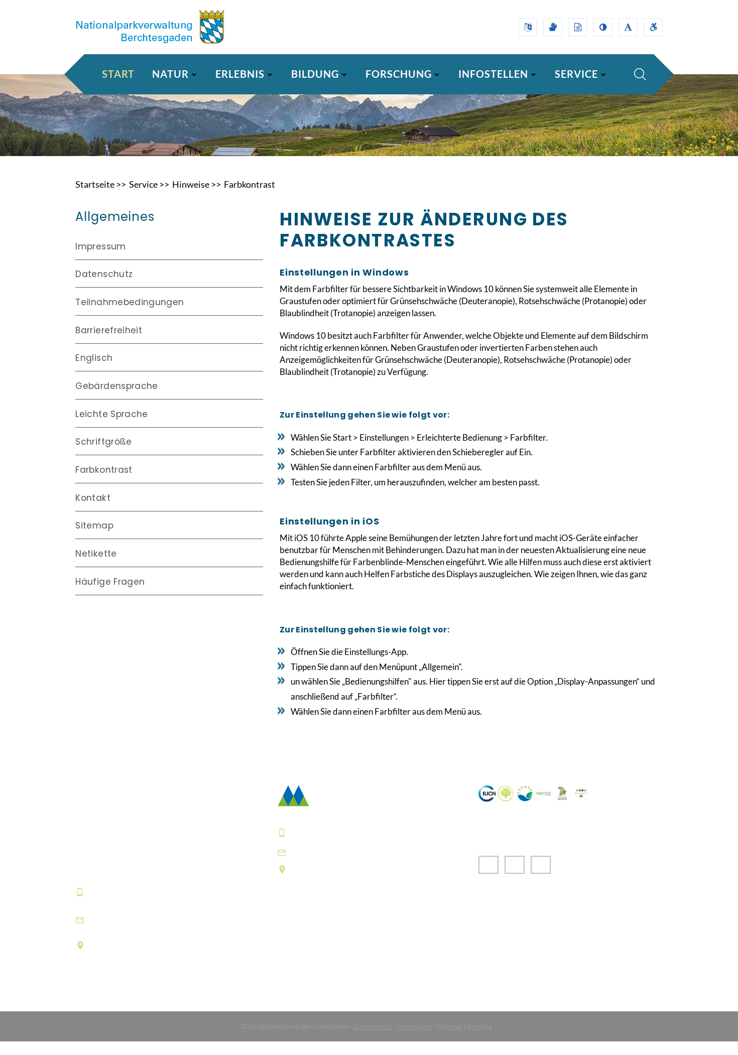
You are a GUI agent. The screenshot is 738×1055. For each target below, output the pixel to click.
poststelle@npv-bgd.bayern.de (358, 865)
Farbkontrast (249, 197)
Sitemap (94, 537)
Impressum (100, 259)
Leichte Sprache (111, 426)
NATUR (170, 73)
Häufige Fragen (110, 592)
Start (118, 73)
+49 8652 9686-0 (125, 904)
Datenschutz (104, 288)
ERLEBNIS (240, 73)
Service (143, 197)
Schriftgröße (103, 454)
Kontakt (92, 509)
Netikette (95, 564)
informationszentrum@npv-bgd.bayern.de (150, 933)
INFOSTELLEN (493, 73)
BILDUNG (315, 73)
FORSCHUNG (398, 73)
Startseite (94, 197)
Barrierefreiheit (108, 343)
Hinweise (190, 197)
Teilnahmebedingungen (129, 315)
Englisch (93, 370)
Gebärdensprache (116, 398)
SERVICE (576, 73)
